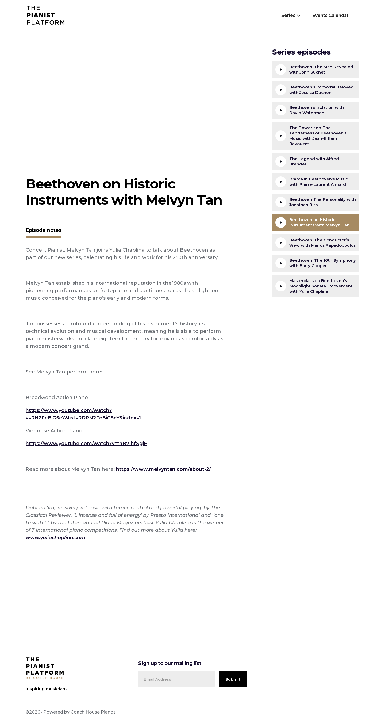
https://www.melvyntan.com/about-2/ (163, 469)
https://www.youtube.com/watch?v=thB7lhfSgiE (86, 443)
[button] (290, 15)
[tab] (43, 231)
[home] (46, 15)
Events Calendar (331, 15)
